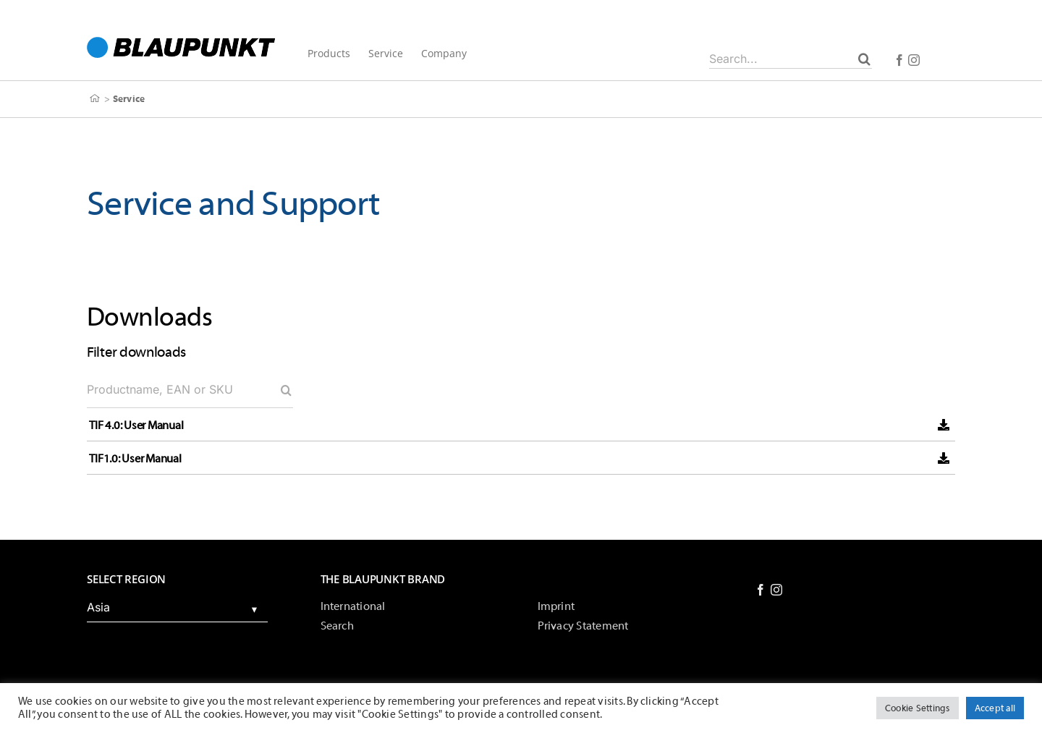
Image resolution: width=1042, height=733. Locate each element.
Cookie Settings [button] (917, 708)
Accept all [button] (995, 708)
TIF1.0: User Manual (135, 458)
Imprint (556, 606)
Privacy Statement (583, 625)
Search (337, 625)
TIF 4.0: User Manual (136, 425)
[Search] (864, 59)
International (353, 606)
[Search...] (790, 59)
